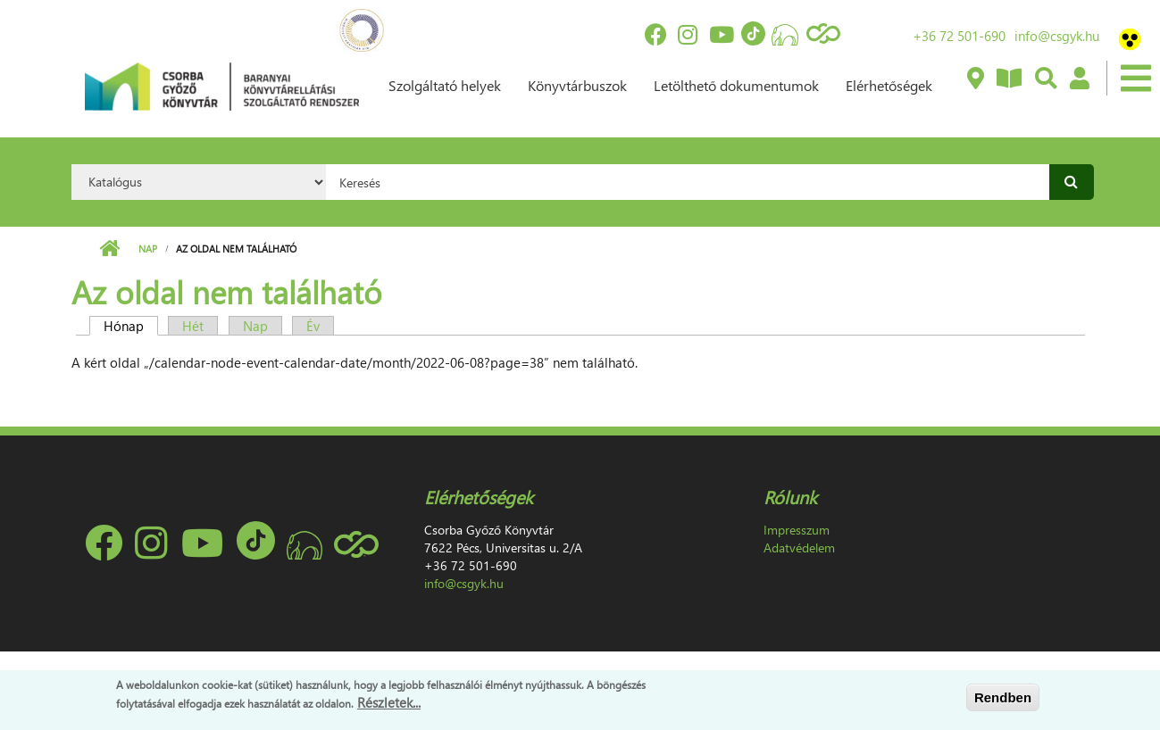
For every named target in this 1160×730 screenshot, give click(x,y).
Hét (193, 326)
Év (313, 326)
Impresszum (797, 529)
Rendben (1002, 697)
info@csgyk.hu (1056, 36)
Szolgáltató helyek (444, 85)
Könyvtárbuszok (577, 85)
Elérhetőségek (889, 85)
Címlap (109, 249)
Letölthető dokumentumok (736, 85)
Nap (147, 248)
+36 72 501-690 (959, 36)
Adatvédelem (799, 547)
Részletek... (389, 702)
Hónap (131, 326)
